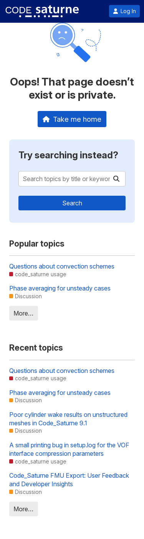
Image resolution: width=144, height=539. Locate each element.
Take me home (72, 119)
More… (23, 313)
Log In (124, 11)
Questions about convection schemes (61, 266)
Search (72, 203)
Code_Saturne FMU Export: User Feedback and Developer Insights (69, 480)
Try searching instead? (68, 155)
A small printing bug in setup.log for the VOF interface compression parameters (69, 449)
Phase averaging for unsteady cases (60, 288)
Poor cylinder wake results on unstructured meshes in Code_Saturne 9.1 (68, 419)
